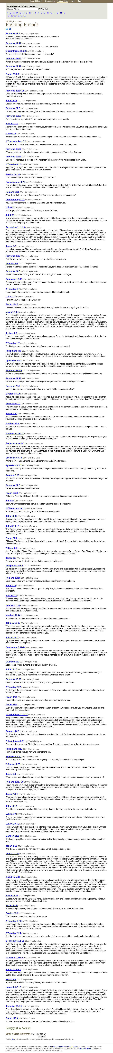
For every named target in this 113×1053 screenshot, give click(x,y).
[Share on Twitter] (7, 29)
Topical (62, 1)
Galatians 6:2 (12, 661)
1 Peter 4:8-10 (13, 394)
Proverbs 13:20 (13, 149)
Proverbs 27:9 (13, 108)
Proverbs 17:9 (13, 33)
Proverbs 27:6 (13, 256)
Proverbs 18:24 (13, 58)
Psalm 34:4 (11, 697)
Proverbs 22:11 (13, 378)
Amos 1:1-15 (12, 853)
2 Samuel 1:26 (13, 764)
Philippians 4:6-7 (14, 565)
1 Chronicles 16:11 (15, 508)
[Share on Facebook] (10, 29)
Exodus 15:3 (12, 913)
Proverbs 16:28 (13, 116)
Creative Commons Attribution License (63, 1047)
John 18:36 (11, 516)
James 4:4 (11, 246)
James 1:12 (11, 413)
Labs (73, 1)
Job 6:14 (10, 500)
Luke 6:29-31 (12, 824)
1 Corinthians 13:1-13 (17, 714)
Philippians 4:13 (14, 749)
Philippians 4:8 (13, 351)
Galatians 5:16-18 (15, 957)
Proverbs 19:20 (13, 679)
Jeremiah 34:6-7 (14, 1006)
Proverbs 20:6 (13, 386)
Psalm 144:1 (12, 304)
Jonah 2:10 (11, 846)
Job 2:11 (10, 215)
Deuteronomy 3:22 (15, 199)
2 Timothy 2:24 (13, 933)
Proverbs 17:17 (13, 43)
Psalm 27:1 (11, 538)
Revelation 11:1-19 (15, 227)
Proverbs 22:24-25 (15, 90)
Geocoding (50, 1)
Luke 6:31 (11, 207)
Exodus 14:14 (13, 174)
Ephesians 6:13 (13, 465)
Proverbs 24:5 (13, 271)
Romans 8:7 (12, 263)
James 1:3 (11, 558)
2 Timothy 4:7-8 (14, 921)
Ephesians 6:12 (13, 360)
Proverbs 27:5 (13, 485)
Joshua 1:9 (11, 333)
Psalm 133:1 (12, 493)
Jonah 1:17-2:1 (13, 969)
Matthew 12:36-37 (15, 433)
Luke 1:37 (11, 296)
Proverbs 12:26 (13, 156)
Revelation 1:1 (13, 403)
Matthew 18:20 (13, 615)
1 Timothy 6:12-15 (15, 941)
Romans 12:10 (13, 578)
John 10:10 (11, 806)
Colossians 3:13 (14, 279)
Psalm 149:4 (12, 1018)
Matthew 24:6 (12, 423)
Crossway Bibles (85, 1048)
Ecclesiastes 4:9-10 (16, 182)
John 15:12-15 (13, 623)
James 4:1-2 (12, 794)
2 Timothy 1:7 (13, 343)
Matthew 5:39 (12, 836)
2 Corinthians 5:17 (15, 741)
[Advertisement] (88, 22)
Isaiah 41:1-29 (13, 877)
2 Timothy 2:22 (13, 687)
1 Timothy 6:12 (13, 164)
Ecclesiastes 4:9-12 (16, 443)
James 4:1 (11, 774)
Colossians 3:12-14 (15, 647)
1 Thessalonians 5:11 (17, 141)
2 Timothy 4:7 (13, 289)
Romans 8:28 (12, 475)
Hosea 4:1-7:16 (13, 987)
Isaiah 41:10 (12, 123)
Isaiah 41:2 (11, 595)
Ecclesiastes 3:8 (14, 458)
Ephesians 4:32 (13, 756)
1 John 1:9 (11, 133)
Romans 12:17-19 (15, 782)
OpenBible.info (36, 1)
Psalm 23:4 (11, 704)
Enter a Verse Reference (26, 1034)
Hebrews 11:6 (13, 605)
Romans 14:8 (12, 731)
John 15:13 (11, 100)
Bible (13, 1039)
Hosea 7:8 (11, 979)
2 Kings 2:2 (11, 548)
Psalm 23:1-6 (12, 74)
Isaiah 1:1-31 (12, 312)
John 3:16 (11, 585)
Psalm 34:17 (12, 905)
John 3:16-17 (12, 526)
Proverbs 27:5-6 (14, 370)
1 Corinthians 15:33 (16, 51)
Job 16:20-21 (12, 637)
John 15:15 (11, 669)
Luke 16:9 (11, 814)
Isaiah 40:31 (12, 895)
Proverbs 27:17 (13, 66)
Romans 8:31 (12, 192)
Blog (79, 1)
